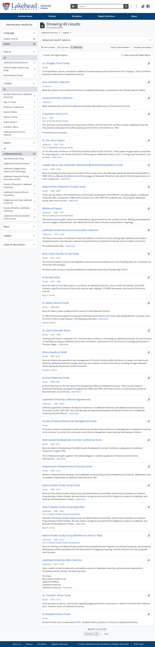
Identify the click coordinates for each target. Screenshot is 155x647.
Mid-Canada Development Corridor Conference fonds (72, 439)
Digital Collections (106, 16)
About (134, 16)
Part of (7, 51)
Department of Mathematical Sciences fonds (67, 466)
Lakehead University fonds (19, 63)
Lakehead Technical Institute (19, 164)
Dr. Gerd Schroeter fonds (56, 330)
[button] (132, 6)
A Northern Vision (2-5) (55, 113)
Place (6, 226)
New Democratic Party (19, 159)
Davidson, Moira (19, 127)
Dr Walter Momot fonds (55, 302)
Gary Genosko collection (56, 82)
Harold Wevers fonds (19, 76)
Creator (8, 83)
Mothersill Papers (52, 208)
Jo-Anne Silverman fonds (56, 377)
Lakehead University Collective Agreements (66, 399)
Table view (76, 47)
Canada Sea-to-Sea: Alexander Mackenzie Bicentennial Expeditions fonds (82, 165)
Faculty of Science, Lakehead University (19, 209)
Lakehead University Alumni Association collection (70, 230)
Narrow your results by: (19, 24)
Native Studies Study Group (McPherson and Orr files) (72, 535)
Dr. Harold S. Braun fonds (56, 595)
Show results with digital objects (135, 55)
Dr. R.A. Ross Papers (53, 140)
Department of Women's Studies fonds (64, 186)
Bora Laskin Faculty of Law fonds (60, 253)
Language (9, 33)
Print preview (48, 47)
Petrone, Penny (19, 118)
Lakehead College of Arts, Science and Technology (19, 170)
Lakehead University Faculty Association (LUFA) (19, 178)
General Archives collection (57, 97)
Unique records (19, 39)
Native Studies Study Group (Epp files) (63, 507)
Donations (77, 16)
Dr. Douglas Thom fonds (56, 63)
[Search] (100, 6)
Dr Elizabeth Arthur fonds (56, 614)
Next (106, 634)
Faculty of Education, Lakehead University (19, 95)
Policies (52, 16)
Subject (8, 235)
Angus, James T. (19, 123)
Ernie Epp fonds (51, 277)
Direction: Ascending (142, 47)
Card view (63, 47)
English (19, 44)
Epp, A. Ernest (19, 103)
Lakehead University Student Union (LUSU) (19, 217)
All (5, 57)
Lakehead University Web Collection (62, 560)
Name (7, 142)
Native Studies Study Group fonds (19, 69)
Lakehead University (19, 154)
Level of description (14, 244)
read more (57, 157)
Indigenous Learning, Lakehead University (19, 201)
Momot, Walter (19, 113)
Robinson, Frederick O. (19, 108)
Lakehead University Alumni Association (19, 193)
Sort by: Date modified (120, 47)
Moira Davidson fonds (54, 352)
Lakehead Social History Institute (19, 133)
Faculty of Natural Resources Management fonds (69, 421)
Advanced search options (56, 40)
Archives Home (25, 16)
